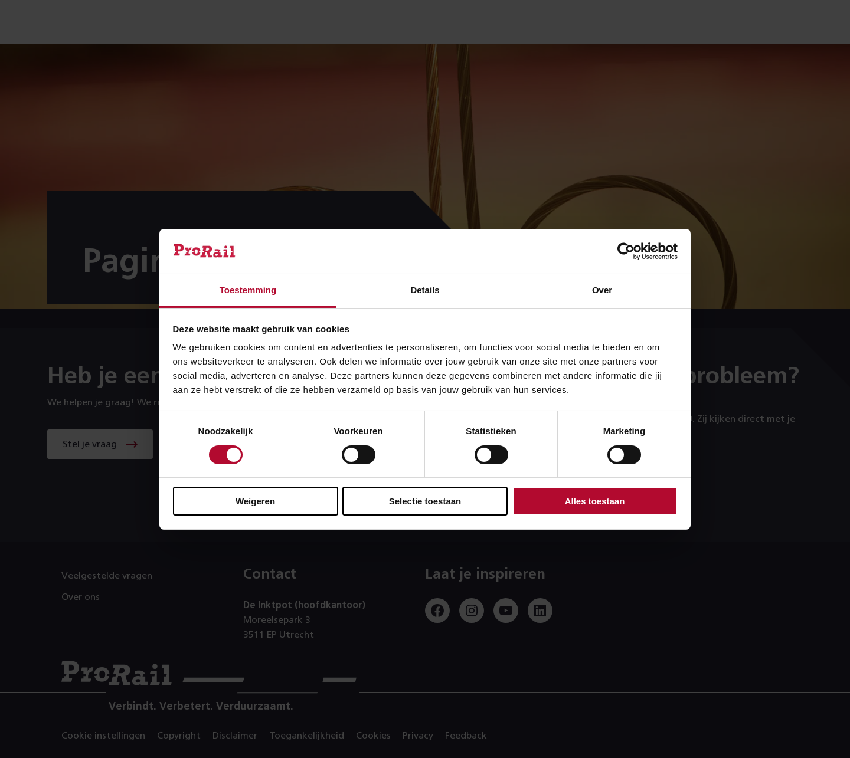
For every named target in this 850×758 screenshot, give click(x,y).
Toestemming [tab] (248, 290)
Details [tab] (424, 290)
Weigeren (255, 501)
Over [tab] (602, 290)
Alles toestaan (595, 501)
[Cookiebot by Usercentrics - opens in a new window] (626, 251)
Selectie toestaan (425, 501)
